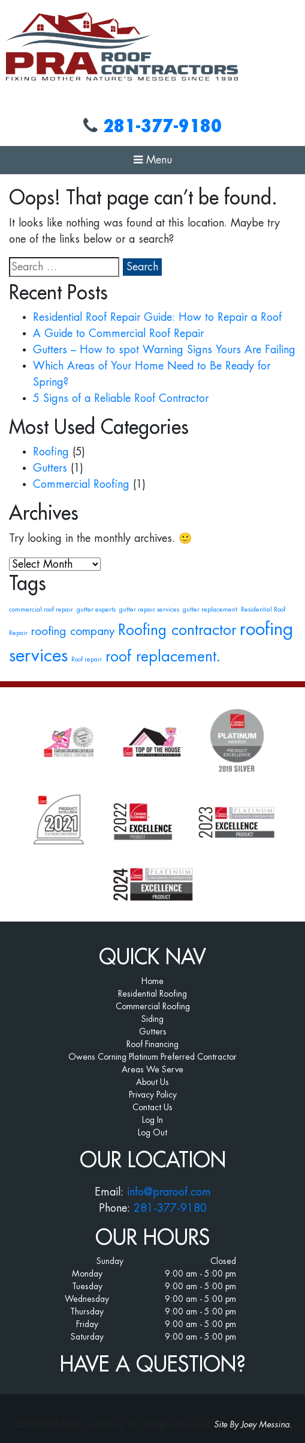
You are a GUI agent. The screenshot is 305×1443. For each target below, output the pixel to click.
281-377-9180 (162, 126)
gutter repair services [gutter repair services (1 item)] (149, 609)
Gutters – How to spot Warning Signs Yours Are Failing (164, 349)
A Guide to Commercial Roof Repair (118, 333)
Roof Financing (152, 1044)
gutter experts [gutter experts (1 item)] (96, 609)
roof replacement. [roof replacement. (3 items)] (163, 656)
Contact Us (152, 1107)
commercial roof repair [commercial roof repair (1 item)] (41, 609)
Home (152, 981)
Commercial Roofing (81, 484)
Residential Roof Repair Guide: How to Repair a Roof (157, 317)
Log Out (152, 1132)
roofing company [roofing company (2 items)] (72, 631)
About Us (152, 1082)
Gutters (50, 468)
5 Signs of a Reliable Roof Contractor (121, 398)
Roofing (51, 451)
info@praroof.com (169, 1191)
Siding (152, 1019)
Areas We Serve (152, 1069)
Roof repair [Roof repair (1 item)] (86, 659)
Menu (153, 159)
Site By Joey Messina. (253, 1424)
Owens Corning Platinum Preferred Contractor (152, 1057)
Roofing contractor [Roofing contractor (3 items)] (177, 630)
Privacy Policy (153, 1094)
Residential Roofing (152, 993)
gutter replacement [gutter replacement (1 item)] (210, 609)
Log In (152, 1120)
